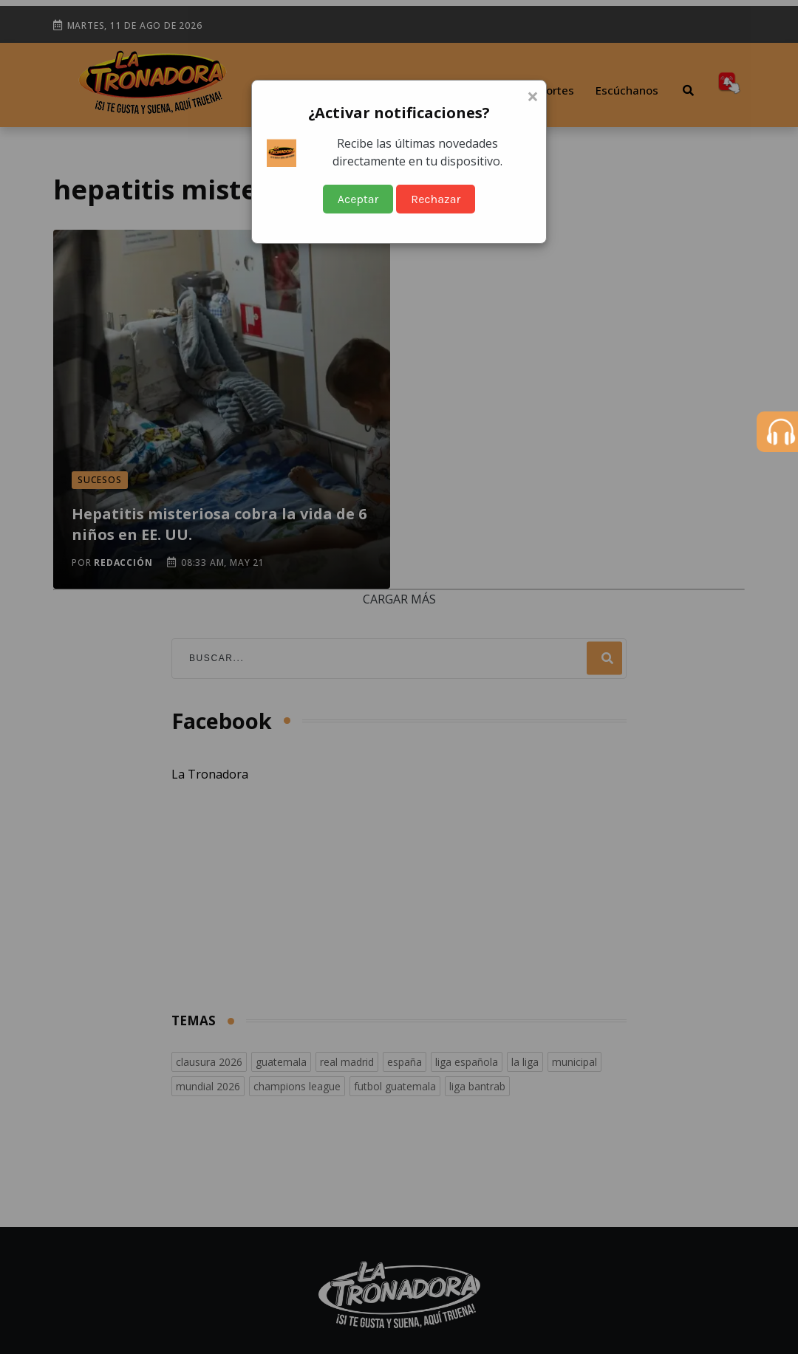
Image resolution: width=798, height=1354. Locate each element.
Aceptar (358, 199)
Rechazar (435, 199)
